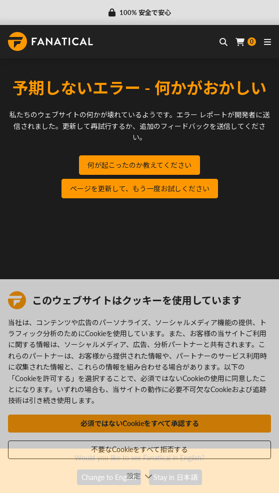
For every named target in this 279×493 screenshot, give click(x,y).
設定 (139, 476)
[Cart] (246, 41)
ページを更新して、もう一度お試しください (140, 188)
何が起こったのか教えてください (140, 165)
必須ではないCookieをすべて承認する (139, 423)
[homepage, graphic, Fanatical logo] (50, 41)
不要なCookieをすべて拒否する (139, 449)
